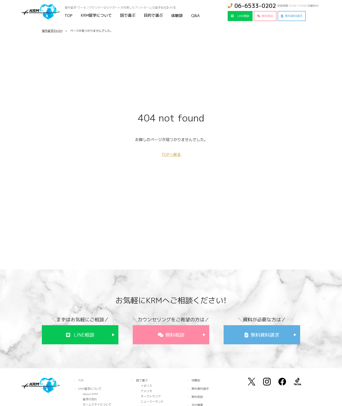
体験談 (177, 15)
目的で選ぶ (153, 15)
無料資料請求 (293, 16)
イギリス (146, 386)
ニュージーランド (152, 402)
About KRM (90, 394)
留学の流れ (90, 399)
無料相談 (267, 16)
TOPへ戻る (171, 154)
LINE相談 (243, 16)
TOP (68, 15)
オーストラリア (151, 396)
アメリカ (146, 391)
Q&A (195, 15)
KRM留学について (96, 15)
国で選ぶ (127, 15)
